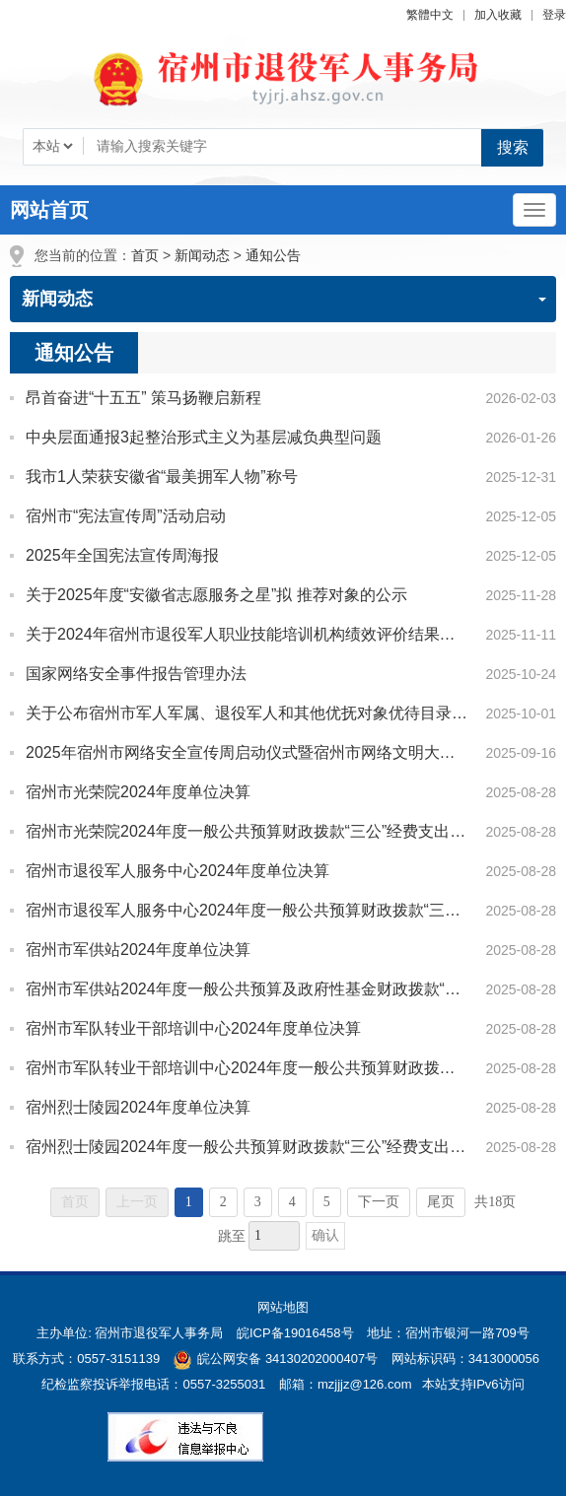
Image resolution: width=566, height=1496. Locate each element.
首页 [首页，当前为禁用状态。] (75, 1201)
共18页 (495, 1201)
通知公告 (273, 255)
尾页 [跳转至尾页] (441, 1201)
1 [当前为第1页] (188, 1201)
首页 (145, 255)
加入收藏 (498, 15)
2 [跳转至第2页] (223, 1201)
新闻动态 (202, 255)
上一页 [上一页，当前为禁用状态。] (137, 1201)
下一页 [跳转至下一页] (378, 1201)
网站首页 (49, 210)
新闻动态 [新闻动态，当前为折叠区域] (284, 298)
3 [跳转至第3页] (257, 1201)
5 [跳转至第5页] (326, 1201)
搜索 (513, 147)
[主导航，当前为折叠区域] (534, 210)
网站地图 (283, 1307)
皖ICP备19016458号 (295, 1333)
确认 (325, 1235)
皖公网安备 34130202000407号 (276, 1358)
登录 (554, 15)
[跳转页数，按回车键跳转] (274, 1236)
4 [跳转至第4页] (292, 1201)
